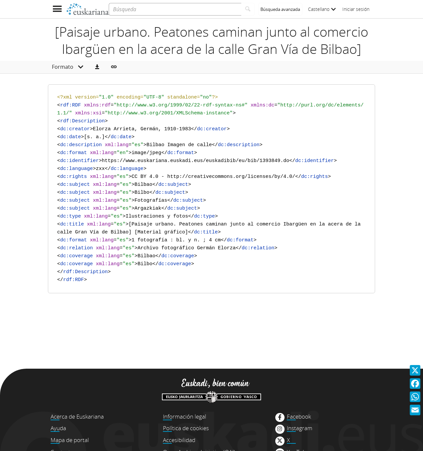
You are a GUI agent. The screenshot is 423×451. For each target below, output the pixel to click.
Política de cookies (186, 428)
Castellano (322, 9)
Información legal (184, 416)
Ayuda (58, 428)
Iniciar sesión (355, 9)
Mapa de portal (70, 440)
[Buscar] (248, 9)
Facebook (299, 417)
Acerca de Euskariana (77, 416)
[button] (97, 67)
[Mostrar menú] (57, 9)
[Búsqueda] (175, 9)
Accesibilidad (179, 440)
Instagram (299, 428)
